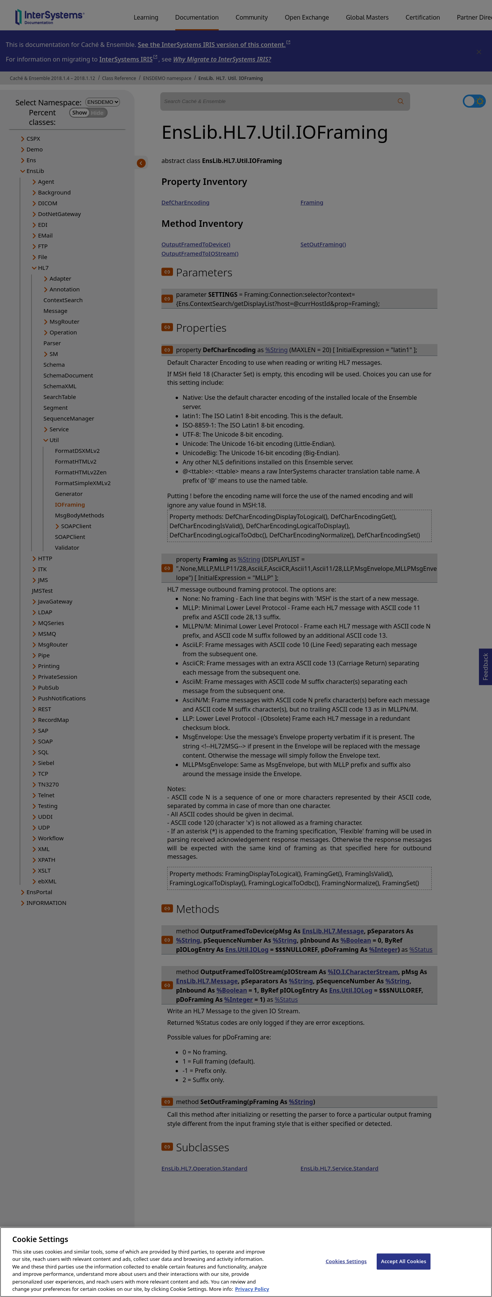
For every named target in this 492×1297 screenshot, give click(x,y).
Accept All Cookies (403, 1268)
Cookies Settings (346, 1268)
